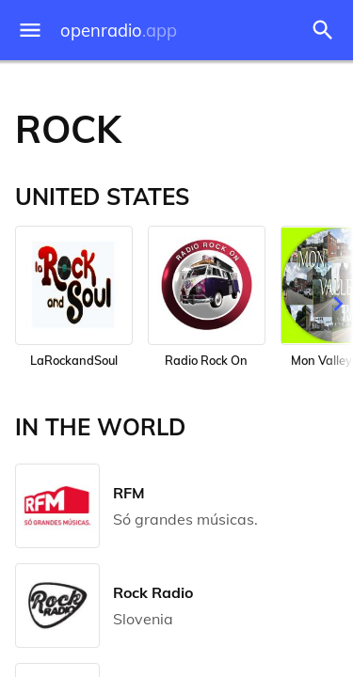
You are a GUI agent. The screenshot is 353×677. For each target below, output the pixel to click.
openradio (118, 30)
